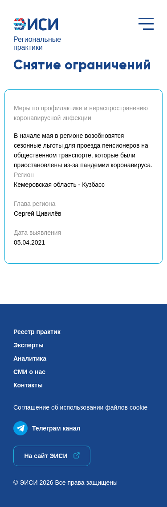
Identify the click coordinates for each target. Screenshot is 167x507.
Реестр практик (37, 331)
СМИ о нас (29, 371)
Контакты (28, 385)
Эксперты (28, 345)
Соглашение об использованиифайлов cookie (80, 407)
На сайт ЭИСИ (51, 455)
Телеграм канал (46, 426)
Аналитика (29, 358)
